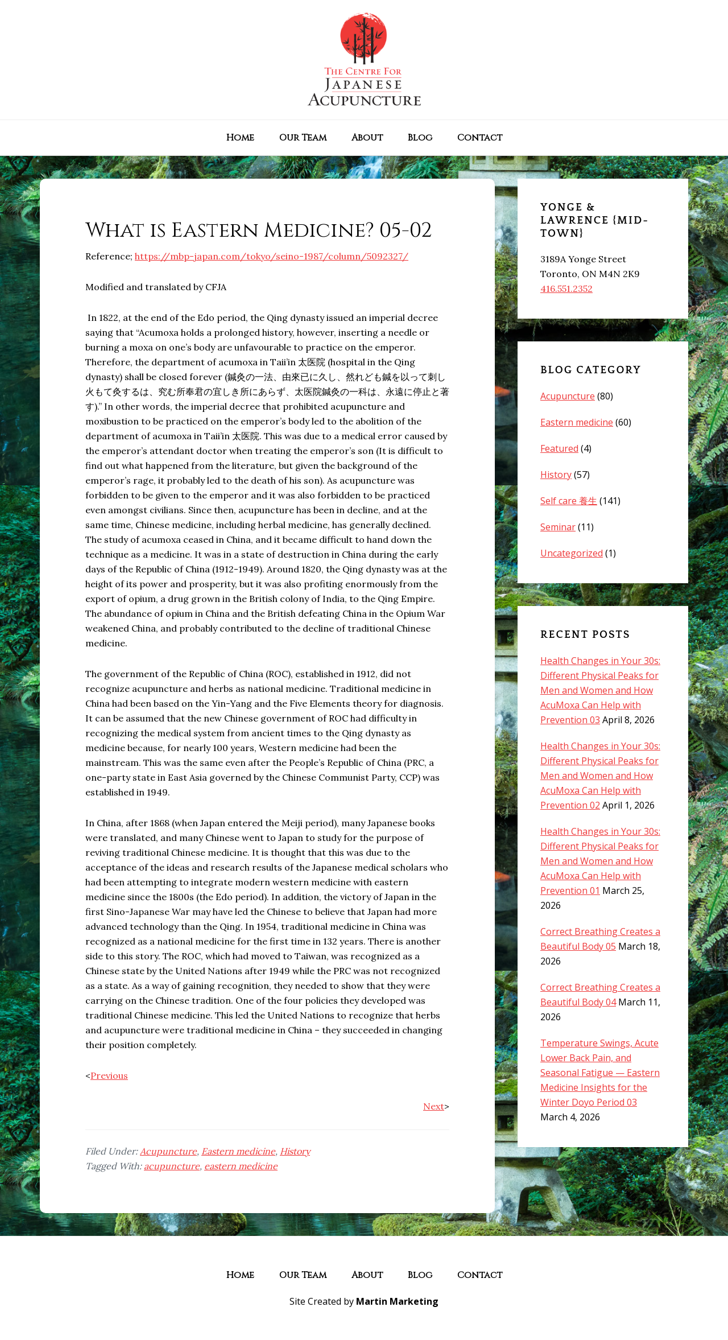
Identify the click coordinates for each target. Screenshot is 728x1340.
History (295, 1151)
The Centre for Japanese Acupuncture (364, 59)
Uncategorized (571, 553)
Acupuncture (168, 1151)
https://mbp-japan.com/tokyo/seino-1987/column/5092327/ (271, 256)
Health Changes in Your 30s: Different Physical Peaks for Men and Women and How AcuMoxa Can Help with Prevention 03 (600, 690)
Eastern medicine (238, 1151)
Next (433, 1106)
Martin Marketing (397, 1301)
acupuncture (172, 1166)
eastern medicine (241, 1166)
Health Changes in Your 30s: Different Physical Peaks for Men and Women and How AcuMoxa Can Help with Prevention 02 (600, 775)
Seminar (558, 527)
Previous (109, 1075)
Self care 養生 (568, 500)
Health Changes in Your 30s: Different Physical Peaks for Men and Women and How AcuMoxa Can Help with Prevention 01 (600, 861)
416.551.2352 (566, 288)
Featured (559, 448)
